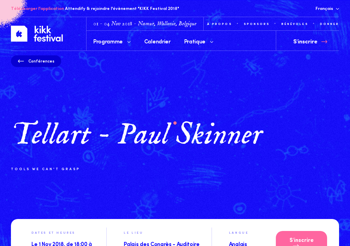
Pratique (198, 41)
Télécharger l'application (37, 8)
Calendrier (157, 41)
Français (327, 8)
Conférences (36, 61)
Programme (112, 41)
